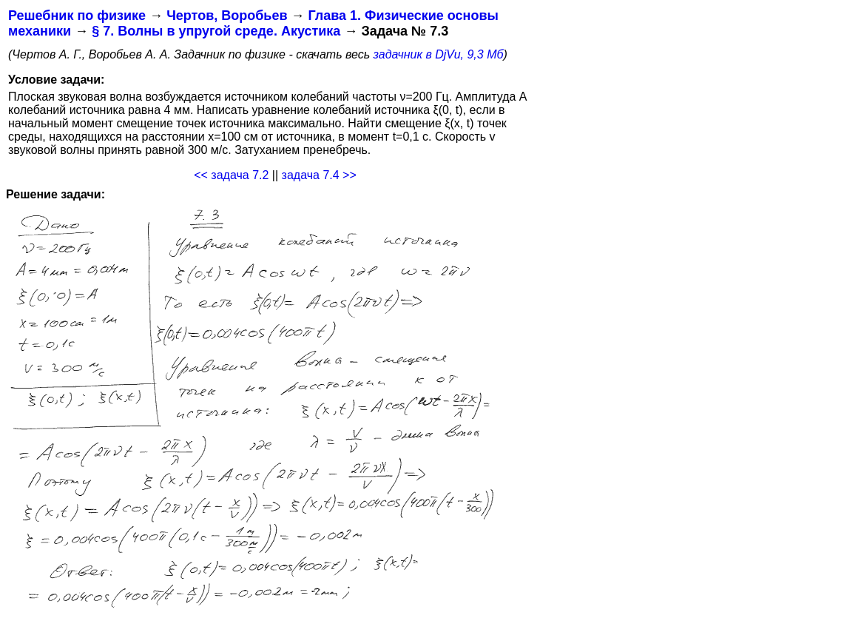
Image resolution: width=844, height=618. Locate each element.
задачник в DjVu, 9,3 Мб (439, 54)
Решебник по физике (77, 15)
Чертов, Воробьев (226, 15)
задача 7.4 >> (319, 175)
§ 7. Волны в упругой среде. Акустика (216, 31)
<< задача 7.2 (231, 175)
